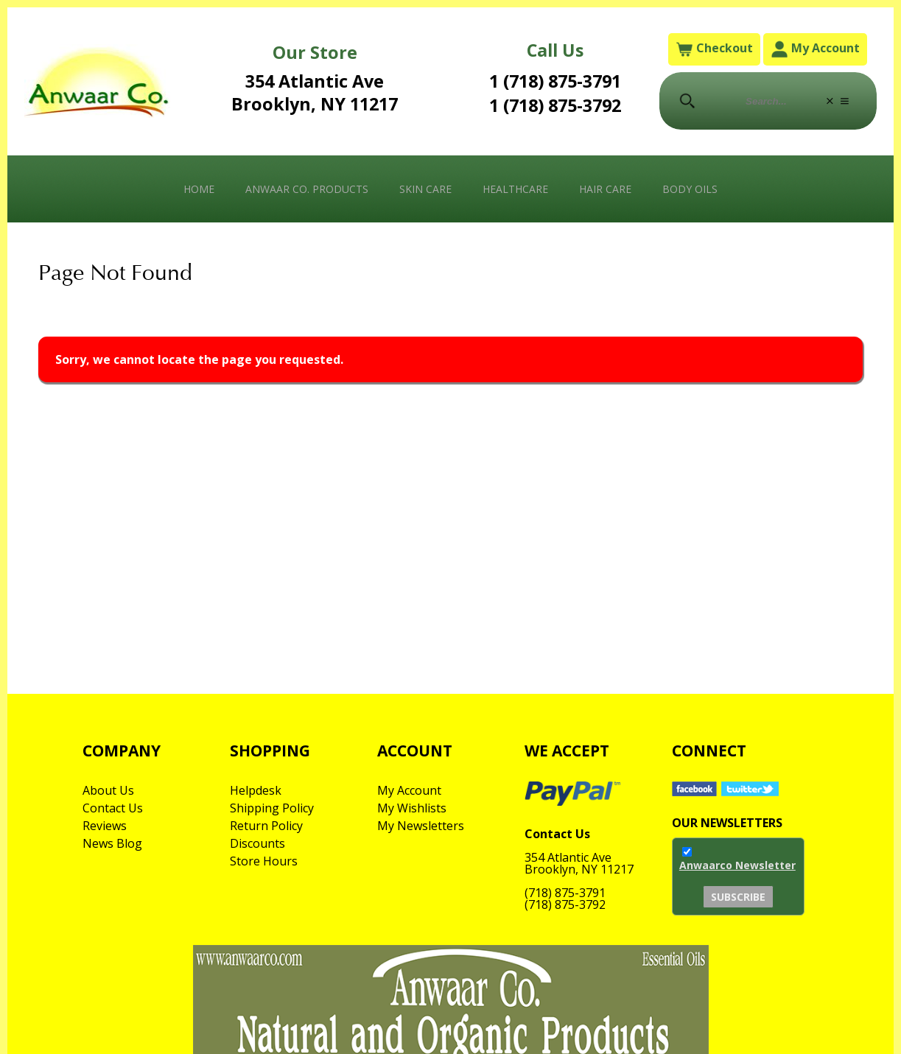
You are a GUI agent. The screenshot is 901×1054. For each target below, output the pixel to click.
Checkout (714, 49)
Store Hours (264, 861)
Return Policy (266, 826)
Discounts (257, 843)
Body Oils (690, 189)
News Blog (112, 843)
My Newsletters (420, 826)
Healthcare (515, 189)
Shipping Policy (272, 808)
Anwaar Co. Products (306, 189)
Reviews (105, 826)
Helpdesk (255, 790)
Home (198, 189)
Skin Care (425, 189)
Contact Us (113, 808)
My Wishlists (411, 808)
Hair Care (605, 189)
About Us (108, 790)
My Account (815, 49)
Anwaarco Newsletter (737, 865)
